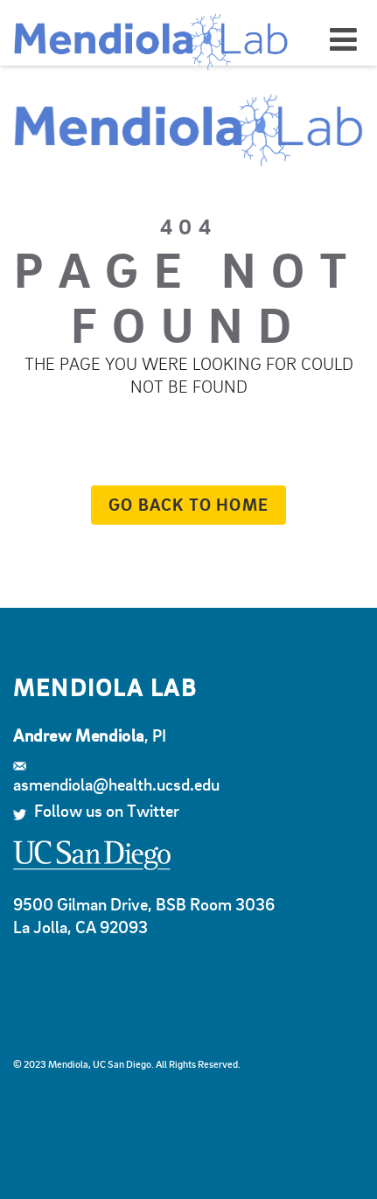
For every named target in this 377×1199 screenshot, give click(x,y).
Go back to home (180, 504)
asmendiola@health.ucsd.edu (116, 778)
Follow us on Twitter (96, 810)
